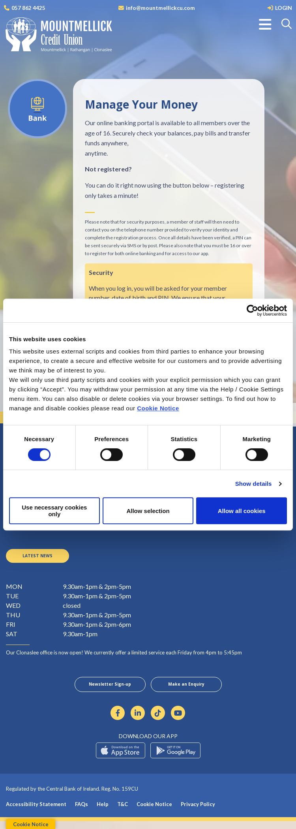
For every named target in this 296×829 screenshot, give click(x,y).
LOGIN (283, 7)
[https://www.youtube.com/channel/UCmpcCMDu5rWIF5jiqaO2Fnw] (178, 720)
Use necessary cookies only (54, 510)
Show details (253, 483)
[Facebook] (118, 720)
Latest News (37, 559)
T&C (122, 812)
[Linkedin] (138, 720)
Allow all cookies (242, 511)
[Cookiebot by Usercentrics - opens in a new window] (252, 310)
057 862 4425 (28, 7)
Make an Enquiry (186, 691)
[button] (287, 24)
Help (103, 812)
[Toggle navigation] (265, 24)
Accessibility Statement (36, 812)
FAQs (81, 812)
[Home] (53, 37)
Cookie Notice (158, 408)
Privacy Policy (198, 812)
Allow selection (147, 511)
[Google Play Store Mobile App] (175, 758)
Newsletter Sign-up (110, 691)
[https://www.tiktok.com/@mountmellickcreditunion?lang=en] (158, 720)
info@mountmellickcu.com (160, 7)
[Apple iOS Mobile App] (120, 758)
